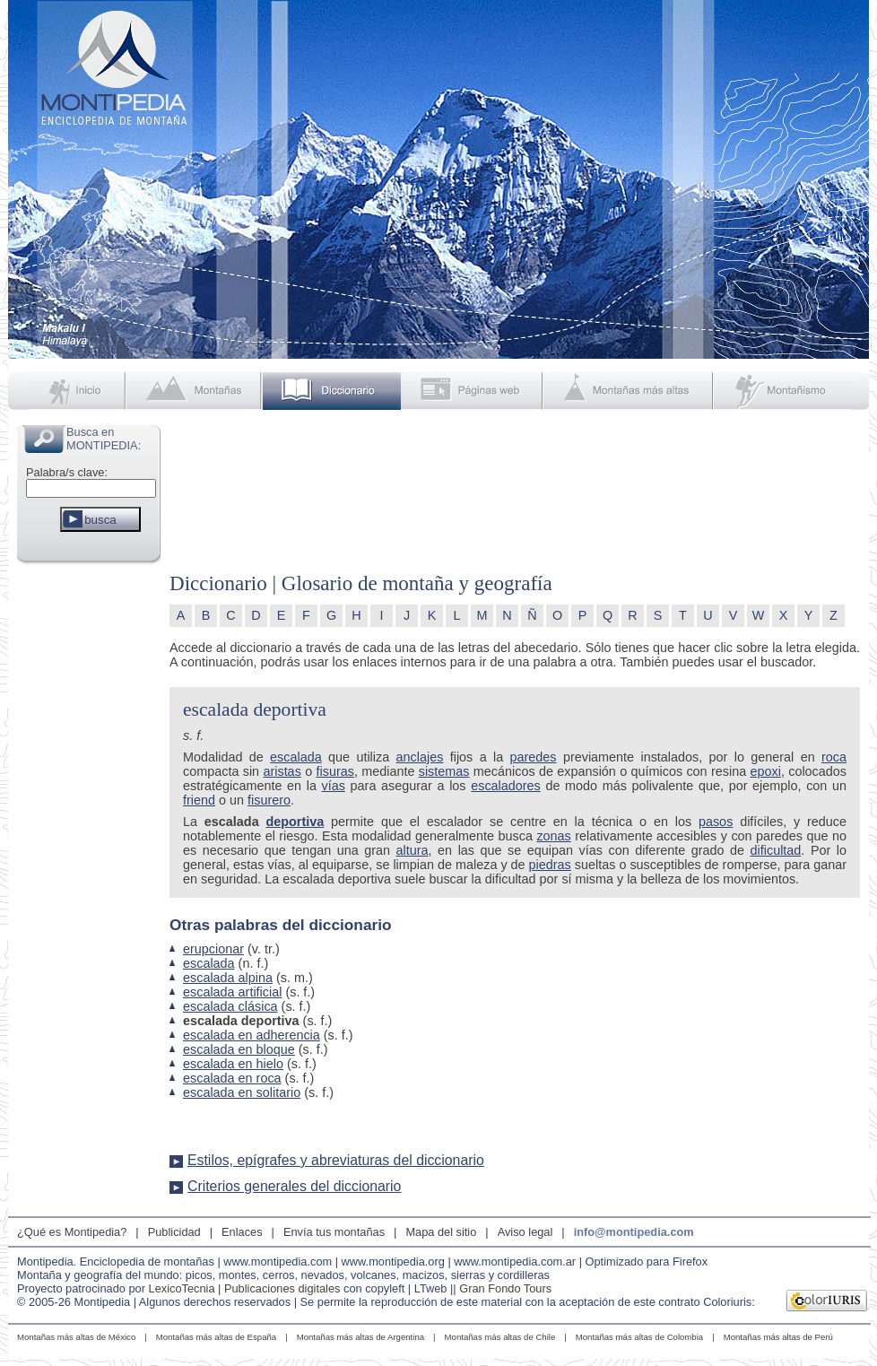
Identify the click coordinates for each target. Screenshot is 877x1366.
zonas (553, 836)
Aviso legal (525, 1232)
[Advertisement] (89, 838)
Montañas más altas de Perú (778, 1337)
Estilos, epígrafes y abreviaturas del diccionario (335, 1160)
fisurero (269, 800)
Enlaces (242, 1232)
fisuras (334, 771)
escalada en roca (232, 1078)
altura (412, 850)
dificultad (776, 850)
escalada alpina (228, 977)
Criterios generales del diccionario (294, 1186)
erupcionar (213, 949)
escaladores (506, 786)
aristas (281, 771)
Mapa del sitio (440, 1232)
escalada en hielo (233, 1064)
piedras (550, 864)
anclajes (420, 757)
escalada (296, 757)
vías (333, 786)
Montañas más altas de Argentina (360, 1337)
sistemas (444, 771)
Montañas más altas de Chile (500, 1337)
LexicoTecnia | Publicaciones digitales (245, 1288)
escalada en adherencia (251, 1035)
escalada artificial (232, 992)
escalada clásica (230, 1006)
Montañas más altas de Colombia (639, 1337)
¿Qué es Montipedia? (71, 1232)
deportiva (294, 821)
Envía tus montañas (334, 1232)
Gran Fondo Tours (505, 1288)
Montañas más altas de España (216, 1337)
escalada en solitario (241, 1092)
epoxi (765, 771)
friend (199, 800)
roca (834, 757)
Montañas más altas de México (76, 1337)
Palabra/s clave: (67, 472)
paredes (533, 757)
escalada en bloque (239, 1049)
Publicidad (174, 1232)
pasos (716, 821)
